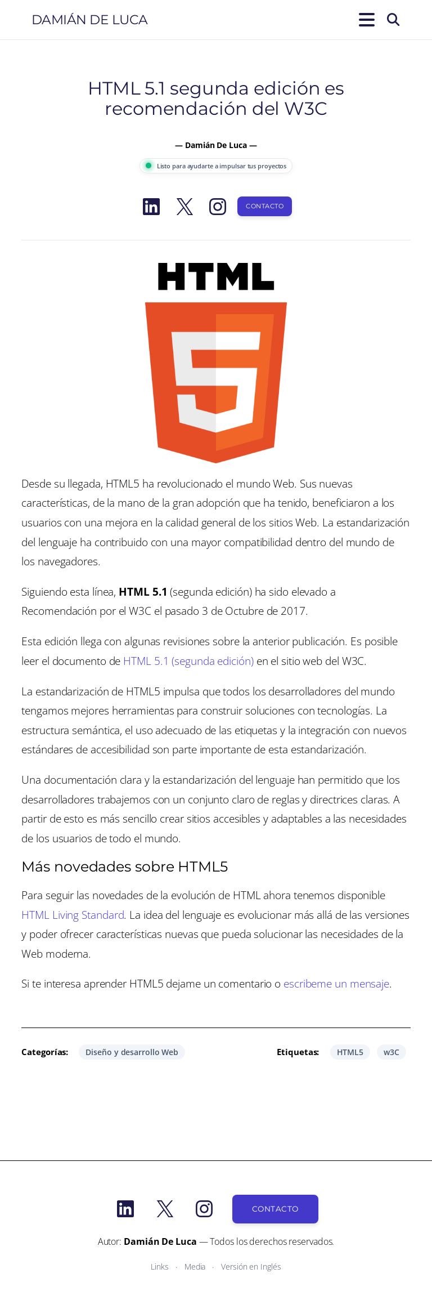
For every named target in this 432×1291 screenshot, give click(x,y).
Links (160, 1266)
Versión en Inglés (251, 1266)
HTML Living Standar (69, 914)
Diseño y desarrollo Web (132, 1052)
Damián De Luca (90, 20)
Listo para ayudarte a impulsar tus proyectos (216, 166)
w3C (391, 1052)
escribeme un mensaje (336, 983)
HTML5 (350, 1052)
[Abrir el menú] (364, 20)
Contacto (265, 206)
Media (195, 1266)
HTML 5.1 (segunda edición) (188, 660)
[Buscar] (393, 20)
